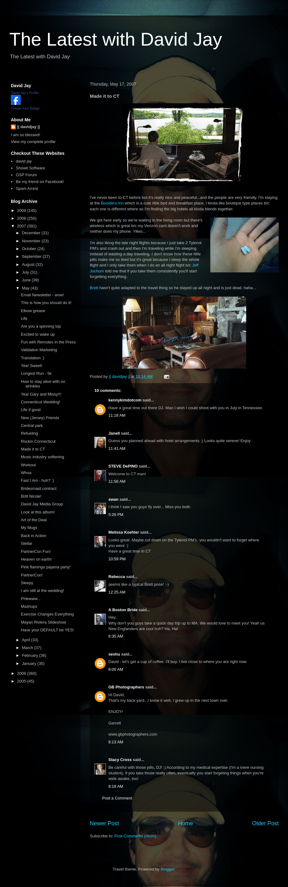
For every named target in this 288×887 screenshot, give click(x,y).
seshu (114, 654)
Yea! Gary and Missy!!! (41, 394)
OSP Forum (26, 174)
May (26, 288)
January (29, 663)
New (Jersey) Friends (40, 417)
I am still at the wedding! (42, 590)
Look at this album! (38, 512)
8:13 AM (115, 742)
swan (113, 499)
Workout (28, 465)
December (32, 233)
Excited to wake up (38, 334)
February (30, 655)
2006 (22, 673)
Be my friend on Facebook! (40, 181)
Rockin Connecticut (38, 441)
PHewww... (31, 598)
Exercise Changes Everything (47, 614)
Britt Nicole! (31, 496)
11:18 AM (116, 415)
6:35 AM (115, 636)
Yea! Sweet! (31, 365)
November (32, 241)
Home (185, 823)
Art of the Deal (33, 519)
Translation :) (32, 358)
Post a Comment (117, 798)
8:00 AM (115, 669)
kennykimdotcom (125, 400)
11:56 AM (116, 481)
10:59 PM (117, 559)
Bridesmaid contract (38, 488)
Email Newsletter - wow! (42, 295)
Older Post (265, 823)
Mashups (29, 606)
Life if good (31, 409)
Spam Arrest (27, 188)
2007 (22, 226)
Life (24, 318)
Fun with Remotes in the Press (48, 342)
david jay (24, 161)
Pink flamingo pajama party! (45, 567)
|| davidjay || (28, 126)
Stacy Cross (120, 759)
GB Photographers (126, 687)
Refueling (29, 433)
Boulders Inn (112, 203)
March (28, 647)
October (29, 248)
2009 (22, 210)
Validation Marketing (39, 349)
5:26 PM (115, 514)
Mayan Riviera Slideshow (43, 622)
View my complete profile (33, 141)
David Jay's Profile (25, 93)
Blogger (167, 869)
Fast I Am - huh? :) (37, 480)
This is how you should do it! (46, 302)
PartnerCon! (31, 575)
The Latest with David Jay (115, 39)
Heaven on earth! (36, 559)
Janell (114, 433)
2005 (22, 681)
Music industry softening (42, 457)
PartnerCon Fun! (35, 551)
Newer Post (104, 823)
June (27, 280)
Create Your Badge (25, 108)
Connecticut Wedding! (40, 402)
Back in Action (33, 535)
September (32, 256)
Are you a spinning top (41, 326)
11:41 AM (116, 448)
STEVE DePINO (123, 466)
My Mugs (29, 527)
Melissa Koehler (123, 532)
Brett (94, 287)
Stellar (26, 543)
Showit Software (30, 168)
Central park (32, 425)
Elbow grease (33, 310)
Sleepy (27, 582)
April (26, 640)
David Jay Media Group (42, 504)
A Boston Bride (122, 609)
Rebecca (116, 576)
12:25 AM (116, 592)
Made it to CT (33, 449)
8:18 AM (115, 786)
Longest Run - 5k (36, 373)
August (29, 264)
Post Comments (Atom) (135, 836)
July (26, 272)
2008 (22, 218)
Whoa (26, 472)
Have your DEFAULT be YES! (47, 630)
